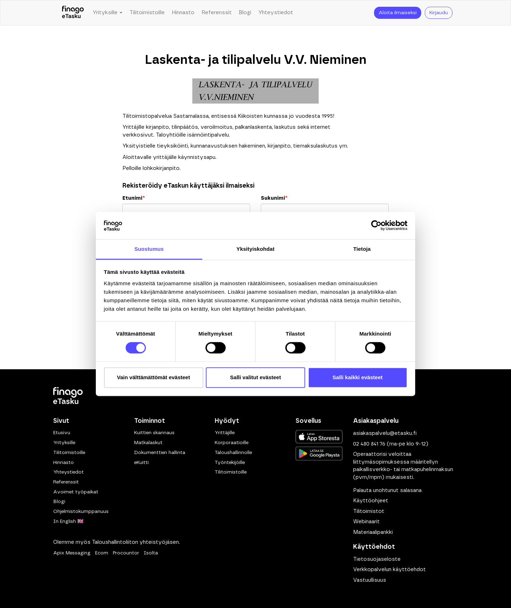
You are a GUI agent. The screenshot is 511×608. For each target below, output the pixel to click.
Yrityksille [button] (107, 12)
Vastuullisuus (369, 580)
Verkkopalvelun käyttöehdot (389, 569)
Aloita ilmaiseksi (398, 12)
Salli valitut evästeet (255, 377)
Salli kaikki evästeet (358, 377)
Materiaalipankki (373, 532)
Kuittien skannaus (154, 432)
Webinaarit (366, 521)
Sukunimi (274, 198)
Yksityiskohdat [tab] (255, 249)
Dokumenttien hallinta (159, 452)
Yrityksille (64, 442)
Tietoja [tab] (362, 249)
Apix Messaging (71, 553)
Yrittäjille (225, 432)
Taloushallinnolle (233, 452)
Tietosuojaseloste (377, 559)
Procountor (126, 553)
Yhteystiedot (275, 12)
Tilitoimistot (368, 511)
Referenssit (217, 12)
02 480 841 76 (369, 444)
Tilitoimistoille (147, 12)
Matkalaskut (148, 442)
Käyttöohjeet (370, 500)
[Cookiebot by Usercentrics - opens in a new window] (376, 225)
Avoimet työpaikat (75, 492)
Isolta (151, 553)
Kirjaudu (438, 12)
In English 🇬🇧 (68, 521)
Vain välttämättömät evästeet (153, 377)
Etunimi (133, 198)
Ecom (101, 553)
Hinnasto (183, 12)
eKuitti (141, 462)
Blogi (245, 12)
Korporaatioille (231, 442)
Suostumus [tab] (149, 249)
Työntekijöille (230, 462)
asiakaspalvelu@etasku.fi (385, 433)
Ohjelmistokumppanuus (81, 511)
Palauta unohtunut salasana (387, 490)
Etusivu (61, 432)
